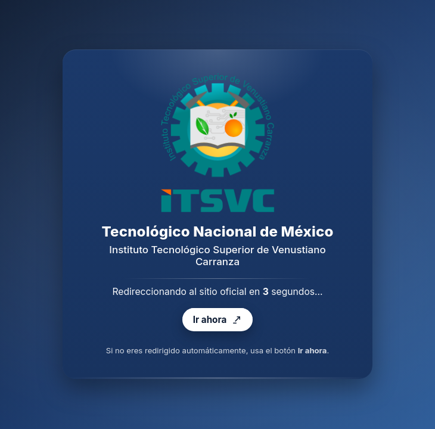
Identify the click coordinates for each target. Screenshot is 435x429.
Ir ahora (217, 320)
